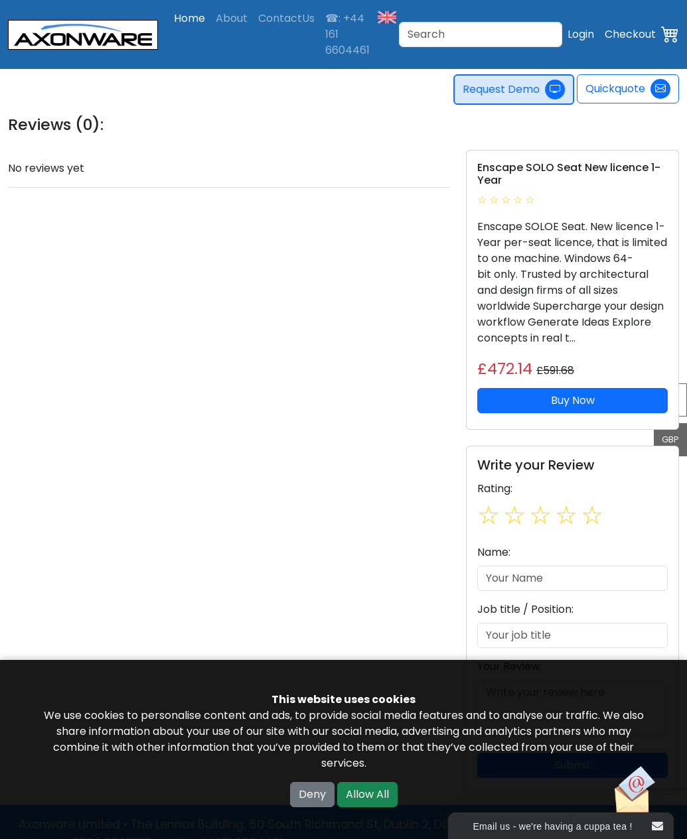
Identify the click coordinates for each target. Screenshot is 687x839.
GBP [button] (670, 439)
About (232, 18)
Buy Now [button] (573, 400)
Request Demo (516, 89)
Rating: (494, 488)
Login (581, 34)
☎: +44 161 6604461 (347, 34)
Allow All (367, 794)
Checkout (630, 34)
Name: (493, 552)
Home (189, 18)
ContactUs (286, 18)
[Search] (480, 34)
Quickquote (627, 89)
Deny (312, 794)
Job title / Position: (525, 609)
